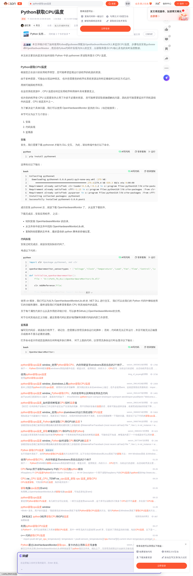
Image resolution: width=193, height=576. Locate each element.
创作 (182, 3)
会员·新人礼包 (143, 3)
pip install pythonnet (42, 156)
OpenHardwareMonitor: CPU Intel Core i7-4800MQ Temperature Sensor (92, 352)
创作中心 (167, 3)
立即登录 (105, 29)
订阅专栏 (149, 34)
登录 (128, 3)
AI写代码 (126, 151)
